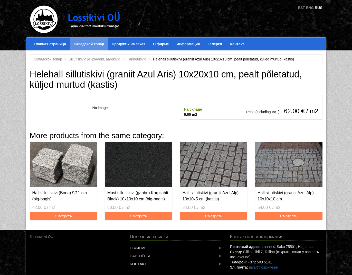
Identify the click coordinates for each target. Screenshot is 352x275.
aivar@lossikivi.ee (263, 267)
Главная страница (50, 44)
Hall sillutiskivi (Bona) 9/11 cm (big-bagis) (59, 196)
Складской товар (89, 44)
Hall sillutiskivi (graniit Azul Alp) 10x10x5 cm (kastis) (211, 196)
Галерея (214, 44)
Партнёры (140, 256)
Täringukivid (136, 59)
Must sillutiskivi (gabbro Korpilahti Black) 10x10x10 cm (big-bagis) (137, 196)
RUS (318, 8)
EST (301, 8)
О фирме (161, 44)
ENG (310, 8)
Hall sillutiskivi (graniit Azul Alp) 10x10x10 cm (286, 196)
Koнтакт (237, 44)
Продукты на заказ (128, 44)
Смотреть (63, 216)
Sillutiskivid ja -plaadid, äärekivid (94, 59)
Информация (188, 44)
